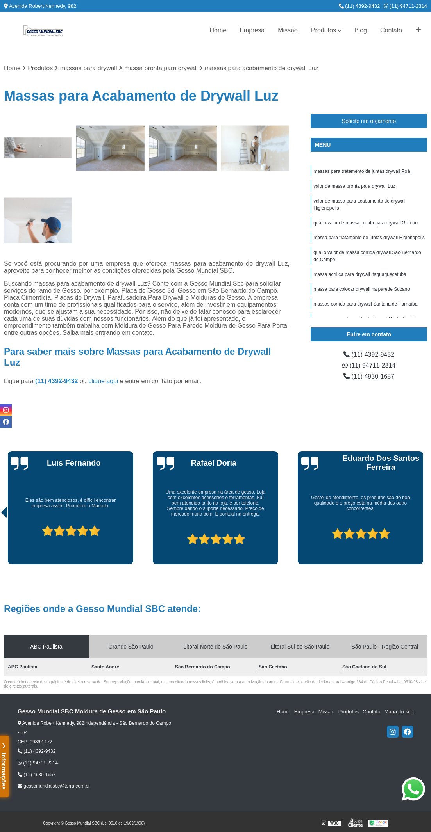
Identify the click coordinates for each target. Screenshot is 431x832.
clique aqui (103, 381)
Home (217, 30)
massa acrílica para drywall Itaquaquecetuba (359, 274)
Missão (288, 30)
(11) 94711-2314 (405, 6)
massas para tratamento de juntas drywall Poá (361, 171)
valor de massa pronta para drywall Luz (354, 186)
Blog (360, 30)
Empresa (252, 30)
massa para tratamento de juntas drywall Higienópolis (369, 237)
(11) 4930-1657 (368, 376)
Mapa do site (398, 712)
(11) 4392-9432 (359, 6)
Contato (391, 30)
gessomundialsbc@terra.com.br (54, 786)
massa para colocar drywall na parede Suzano (361, 289)
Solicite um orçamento (369, 121)
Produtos (323, 30)
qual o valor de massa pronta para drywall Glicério (365, 223)
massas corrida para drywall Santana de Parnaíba (365, 304)
